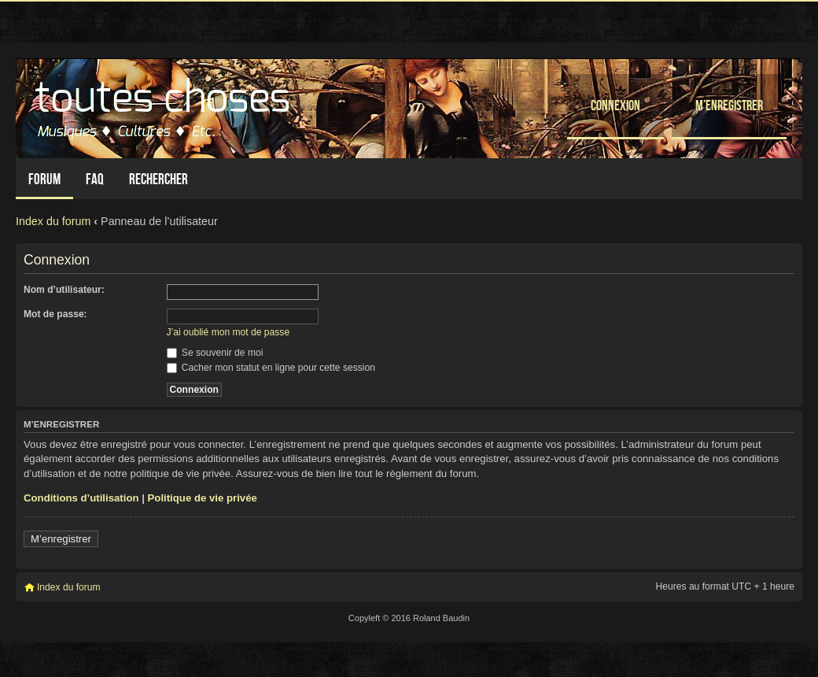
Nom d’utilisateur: (64, 289)
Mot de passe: (55, 314)
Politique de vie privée (202, 498)
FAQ (95, 179)
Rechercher (158, 179)
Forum (44, 179)
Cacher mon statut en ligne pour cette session (271, 367)
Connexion (615, 105)
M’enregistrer (729, 105)
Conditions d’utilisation (81, 498)
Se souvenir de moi (215, 352)
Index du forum (53, 221)
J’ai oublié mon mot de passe (228, 332)
